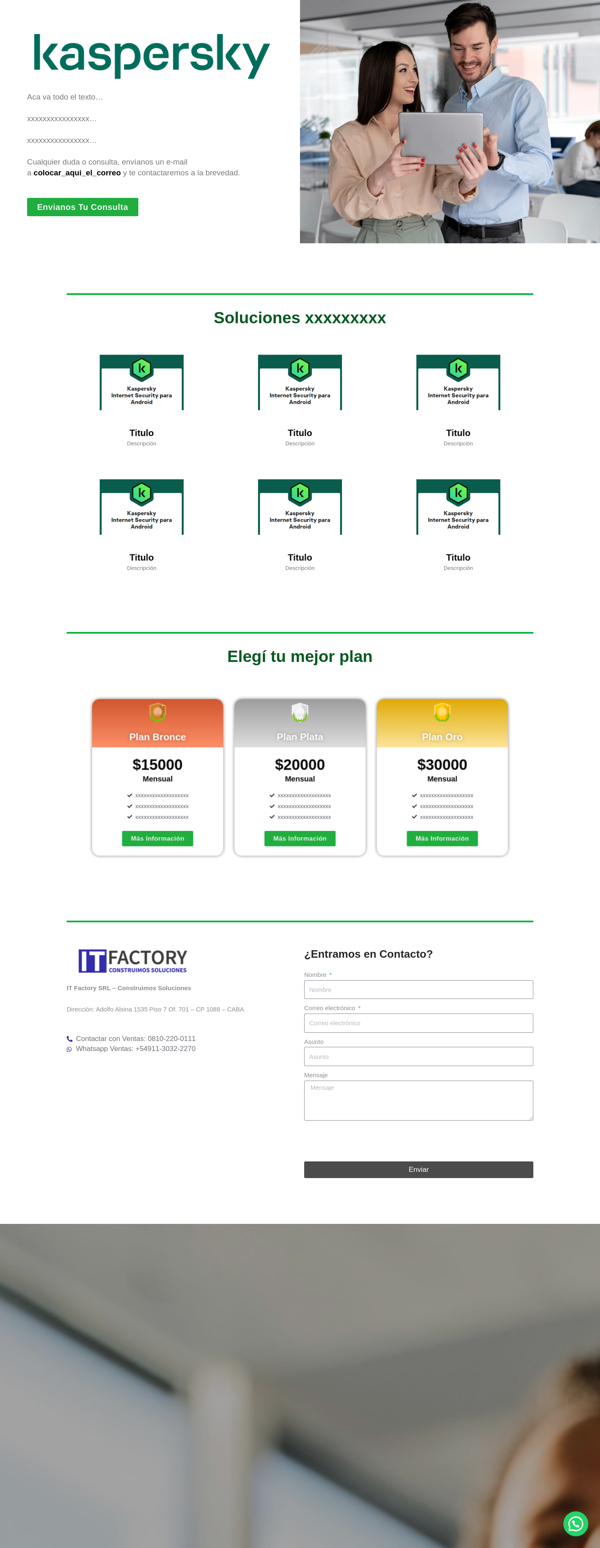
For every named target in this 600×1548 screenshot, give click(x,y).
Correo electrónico (330, 1007)
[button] (575, 1523)
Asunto (314, 1041)
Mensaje (316, 1075)
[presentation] (367, 1141)
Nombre (316, 974)
